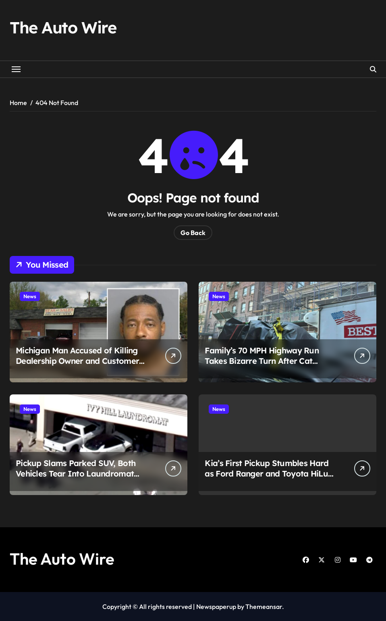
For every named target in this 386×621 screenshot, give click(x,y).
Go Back (193, 233)
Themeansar (263, 606)
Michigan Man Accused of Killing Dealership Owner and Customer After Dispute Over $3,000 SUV (77, 360)
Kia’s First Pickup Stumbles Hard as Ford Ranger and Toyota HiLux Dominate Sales (268, 473)
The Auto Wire (63, 27)
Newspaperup (216, 606)
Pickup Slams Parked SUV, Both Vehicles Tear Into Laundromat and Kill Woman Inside (75, 473)
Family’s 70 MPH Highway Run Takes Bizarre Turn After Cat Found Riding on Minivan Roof (262, 360)
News (29, 296)
